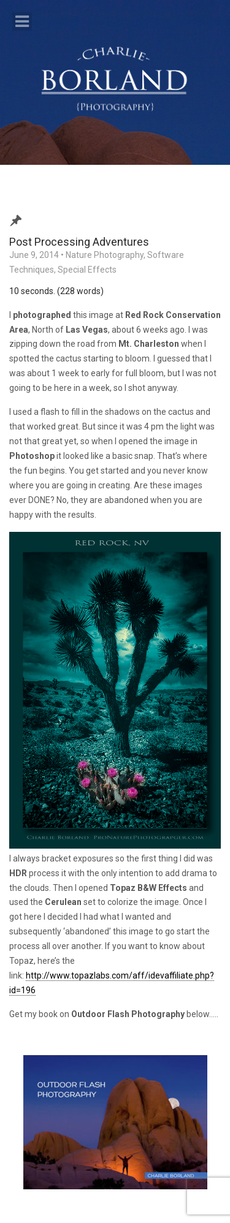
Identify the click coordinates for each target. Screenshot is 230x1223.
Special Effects (87, 270)
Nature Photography (105, 255)
